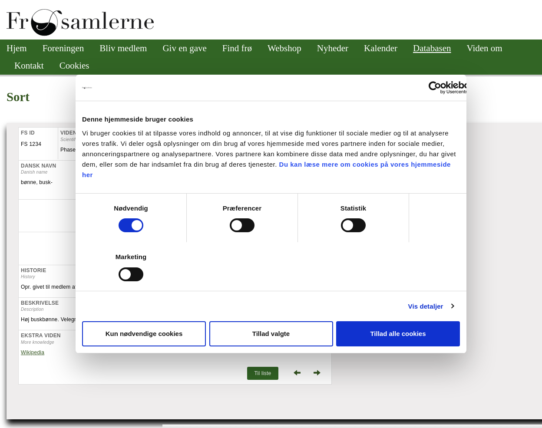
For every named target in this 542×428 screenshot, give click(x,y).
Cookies (74, 65)
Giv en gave (184, 48)
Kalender (380, 48)
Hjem (17, 48)
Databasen (432, 48)
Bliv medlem (123, 48)
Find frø (237, 48)
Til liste (262, 373)
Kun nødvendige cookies (144, 333)
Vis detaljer (425, 306)
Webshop (284, 48)
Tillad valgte (271, 333)
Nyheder (332, 48)
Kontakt (29, 65)
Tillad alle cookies (398, 333)
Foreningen (63, 48)
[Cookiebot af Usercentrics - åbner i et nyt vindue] (435, 87)
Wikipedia (32, 352)
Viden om (484, 48)
